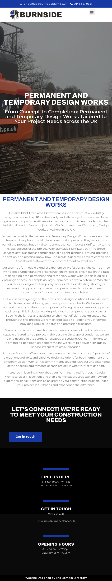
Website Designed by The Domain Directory (56, 577)
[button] (92, 12)
